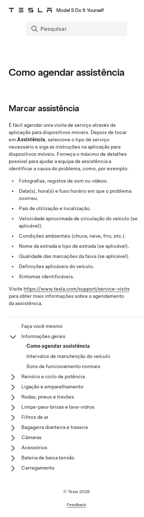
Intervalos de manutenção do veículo (68, 356)
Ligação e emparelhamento (52, 386)
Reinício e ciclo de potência (53, 376)
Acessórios (34, 447)
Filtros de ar (34, 417)
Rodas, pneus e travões (47, 397)
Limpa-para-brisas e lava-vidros (58, 407)
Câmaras (31, 437)
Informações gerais (43, 336)
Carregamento (37, 468)
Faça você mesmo (41, 326)
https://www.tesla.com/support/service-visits (76, 289)
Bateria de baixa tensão (47, 457)
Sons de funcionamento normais (63, 366)
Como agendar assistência (58, 346)
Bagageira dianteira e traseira (54, 427)
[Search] (77, 29)
